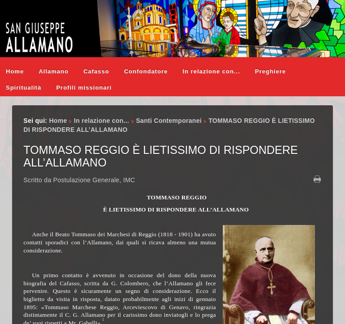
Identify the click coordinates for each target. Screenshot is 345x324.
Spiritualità (23, 87)
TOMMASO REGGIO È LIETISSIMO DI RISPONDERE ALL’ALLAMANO (160, 156)
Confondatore (146, 71)
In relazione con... (211, 71)
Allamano (54, 71)
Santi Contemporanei (169, 120)
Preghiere (270, 71)
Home (15, 71)
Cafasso (97, 71)
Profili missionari (83, 87)
